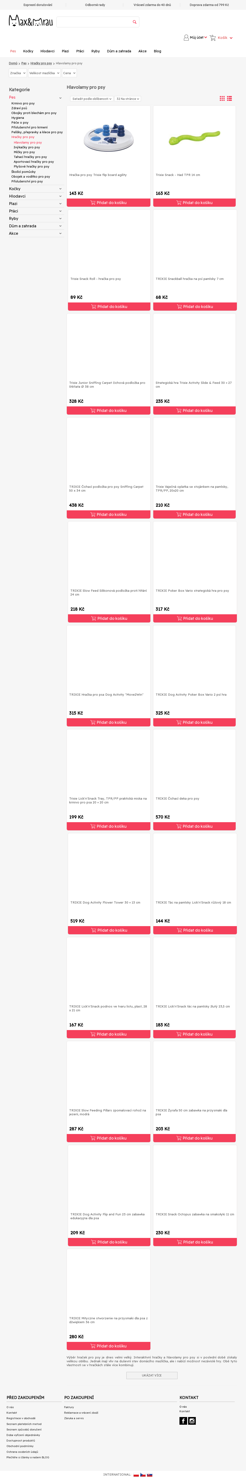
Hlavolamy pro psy (28, 142)
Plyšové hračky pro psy (31, 166)
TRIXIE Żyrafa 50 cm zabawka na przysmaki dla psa (191, 1112)
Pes (13, 51)
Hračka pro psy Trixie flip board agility (98, 175)
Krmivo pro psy (23, 103)
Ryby (95, 51)
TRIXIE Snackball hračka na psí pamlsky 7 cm (190, 279)
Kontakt (11, 1412)
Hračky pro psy (23, 137)
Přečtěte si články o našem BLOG (27, 1457)
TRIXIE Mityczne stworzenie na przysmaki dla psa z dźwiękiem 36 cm (108, 1320)
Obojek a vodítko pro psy (30, 176)
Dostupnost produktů (20, 1440)
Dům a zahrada (119, 51)
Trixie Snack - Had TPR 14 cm (178, 175)
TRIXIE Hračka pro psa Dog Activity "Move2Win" (106, 694)
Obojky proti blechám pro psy (34, 113)
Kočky (28, 51)
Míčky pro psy (24, 152)
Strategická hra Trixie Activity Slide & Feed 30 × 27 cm (194, 384)
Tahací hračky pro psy (30, 157)
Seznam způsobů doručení (24, 1429)
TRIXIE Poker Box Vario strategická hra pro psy (192, 590)
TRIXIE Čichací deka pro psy (177, 798)
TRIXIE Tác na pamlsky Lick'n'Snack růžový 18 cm (193, 902)
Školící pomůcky (23, 172)
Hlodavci (47, 51)
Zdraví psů (19, 108)
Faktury (69, 1407)
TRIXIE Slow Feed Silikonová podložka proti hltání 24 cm (108, 592)
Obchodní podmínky (19, 1446)
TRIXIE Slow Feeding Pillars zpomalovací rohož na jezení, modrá (107, 1112)
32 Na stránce (128, 99)
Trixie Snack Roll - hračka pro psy (95, 279)
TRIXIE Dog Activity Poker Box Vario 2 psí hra (191, 694)
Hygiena (17, 118)
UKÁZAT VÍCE (152, 1375)
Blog (157, 51)
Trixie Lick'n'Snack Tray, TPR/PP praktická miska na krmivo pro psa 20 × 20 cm (108, 800)
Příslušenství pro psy (27, 181)
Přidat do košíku (109, 202)
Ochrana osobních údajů (22, 1452)
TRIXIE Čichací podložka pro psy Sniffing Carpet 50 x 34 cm (106, 488)
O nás (10, 1407)
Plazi (65, 51)
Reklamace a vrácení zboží (81, 1412)
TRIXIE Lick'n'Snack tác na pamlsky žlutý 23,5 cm (193, 1006)
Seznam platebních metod (24, 1424)
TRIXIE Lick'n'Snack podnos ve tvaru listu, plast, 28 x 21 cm (108, 1008)
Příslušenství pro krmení (29, 127)
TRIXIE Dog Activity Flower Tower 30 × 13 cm (105, 902)
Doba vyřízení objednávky (23, 1435)
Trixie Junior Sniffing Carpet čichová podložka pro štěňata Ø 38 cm (107, 384)
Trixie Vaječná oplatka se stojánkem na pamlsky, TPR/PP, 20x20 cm (192, 488)
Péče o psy (20, 122)
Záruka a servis (74, 1418)
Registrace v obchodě (20, 1418)
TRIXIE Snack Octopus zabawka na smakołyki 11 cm (195, 1214)
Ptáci (80, 51)
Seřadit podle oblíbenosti (92, 99)
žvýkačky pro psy (27, 147)
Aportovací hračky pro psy (34, 161)
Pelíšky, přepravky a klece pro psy (37, 132)
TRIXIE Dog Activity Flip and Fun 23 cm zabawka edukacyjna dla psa (107, 1216)
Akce (142, 51)
